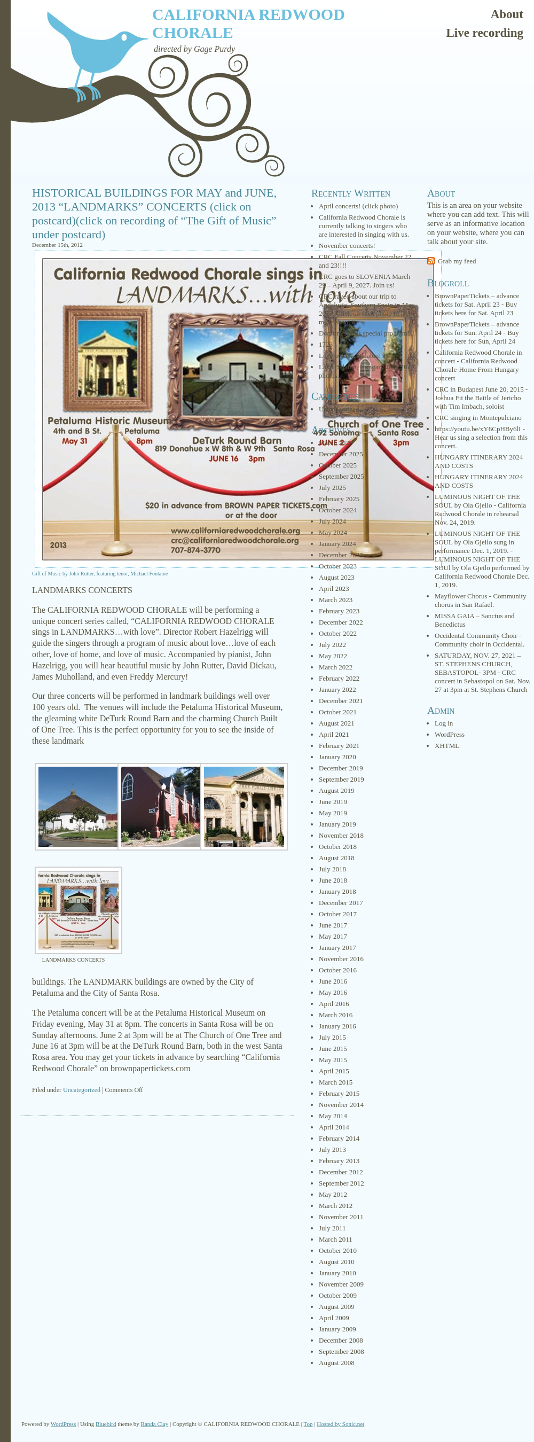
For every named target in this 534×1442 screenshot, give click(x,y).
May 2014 (333, 1116)
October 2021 (338, 712)
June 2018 (333, 880)
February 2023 (339, 611)
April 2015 (334, 1071)
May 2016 (333, 992)
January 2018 (337, 891)
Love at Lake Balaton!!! (352, 356)
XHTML (447, 746)
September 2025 (341, 476)
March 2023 (335, 600)
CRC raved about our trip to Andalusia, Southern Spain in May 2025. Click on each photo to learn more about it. (366, 309)
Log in (444, 723)
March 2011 (335, 1239)
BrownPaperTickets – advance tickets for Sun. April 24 (477, 328)
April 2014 (334, 1127)
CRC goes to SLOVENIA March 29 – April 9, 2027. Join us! (364, 280)
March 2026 (335, 443)
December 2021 (341, 701)
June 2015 (333, 1049)
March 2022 (335, 667)
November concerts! (347, 245)
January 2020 (337, 757)
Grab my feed (457, 261)
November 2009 (341, 1284)
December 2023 (341, 555)
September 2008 (341, 1351)
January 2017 (337, 948)
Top (308, 1424)
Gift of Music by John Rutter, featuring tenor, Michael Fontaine (100, 573)
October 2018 (338, 847)
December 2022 (341, 622)
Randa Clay (155, 1424)
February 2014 (339, 1138)
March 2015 (335, 1082)
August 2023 (337, 577)
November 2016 (341, 959)
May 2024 (333, 532)
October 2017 (338, 914)
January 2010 (337, 1273)
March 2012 (335, 1206)
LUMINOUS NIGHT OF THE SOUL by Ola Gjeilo (477, 501)
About (507, 14)
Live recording (484, 33)
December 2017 (341, 903)
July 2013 (332, 1149)
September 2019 (341, 779)
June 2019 (333, 802)
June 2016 (333, 981)
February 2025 (339, 499)
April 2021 (334, 734)
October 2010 (338, 1250)
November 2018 (341, 835)
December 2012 (341, 1172)
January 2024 (337, 544)
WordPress (450, 734)
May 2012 (333, 1194)
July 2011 (332, 1228)
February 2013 (339, 1161)
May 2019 (333, 813)
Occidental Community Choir (476, 636)
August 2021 (337, 723)
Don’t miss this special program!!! (366, 333)
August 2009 (337, 1307)
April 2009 (334, 1318)
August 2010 (337, 1262)
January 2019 (337, 824)
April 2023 (334, 588)
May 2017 (333, 936)
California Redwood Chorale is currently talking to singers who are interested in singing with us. (364, 225)
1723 (326, 344)
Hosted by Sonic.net (340, 1424)
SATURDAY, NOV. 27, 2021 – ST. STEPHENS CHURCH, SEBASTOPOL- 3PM (478, 663)
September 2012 (341, 1183)
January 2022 (337, 689)
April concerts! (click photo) (358, 206)
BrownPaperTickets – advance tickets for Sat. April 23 (477, 300)
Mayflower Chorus (461, 596)
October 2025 (338, 465)
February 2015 (339, 1093)
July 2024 (332, 521)
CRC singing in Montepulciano (478, 418)
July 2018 (332, 869)
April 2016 (334, 1004)
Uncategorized (81, 1090)
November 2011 (341, 1217)
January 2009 (337, 1329)
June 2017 (333, 925)
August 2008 (337, 1363)
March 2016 (335, 1015)
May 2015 (333, 1060)
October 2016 (338, 970)
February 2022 (339, 678)
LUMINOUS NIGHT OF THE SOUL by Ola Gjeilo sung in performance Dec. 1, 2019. (477, 542)
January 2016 (337, 1026)
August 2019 (337, 790)
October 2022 (338, 633)
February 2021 (339, 746)
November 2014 (341, 1105)
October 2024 (338, 510)
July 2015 (332, 1037)
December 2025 (341, 454)
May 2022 (333, 656)
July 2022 (332, 645)
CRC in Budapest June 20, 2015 (479, 389)
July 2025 (332, 488)
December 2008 (341, 1340)
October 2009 (338, 1295)
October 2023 (338, 566)
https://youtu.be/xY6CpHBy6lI (478, 429)
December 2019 (341, 768)
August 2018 (337, 858)
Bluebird (106, 1424)
